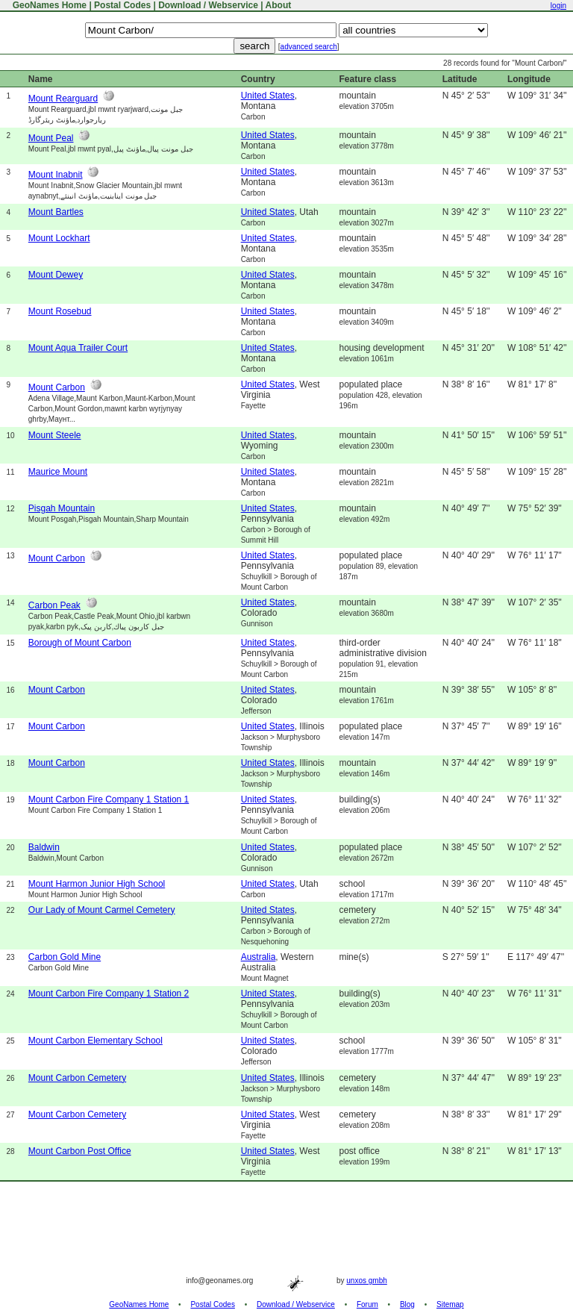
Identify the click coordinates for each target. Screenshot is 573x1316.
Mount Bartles (56, 212)
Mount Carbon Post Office (79, 1151)
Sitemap (450, 1304)
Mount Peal (51, 138)
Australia (258, 957)
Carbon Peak (54, 605)
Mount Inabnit (55, 174)
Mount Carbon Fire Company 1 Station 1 (108, 799)
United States (268, 95)
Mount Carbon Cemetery (77, 1078)
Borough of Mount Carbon (79, 642)
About (279, 5)
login (558, 5)
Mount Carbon (56, 387)
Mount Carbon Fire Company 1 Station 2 (108, 993)
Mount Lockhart (59, 238)
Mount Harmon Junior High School (96, 884)
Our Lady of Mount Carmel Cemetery (101, 910)
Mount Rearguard (63, 98)
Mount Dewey (55, 274)
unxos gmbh (366, 1280)
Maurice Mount (57, 472)
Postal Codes (122, 5)
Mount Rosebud (60, 311)
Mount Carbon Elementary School (95, 1040)
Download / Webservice (208, 5)
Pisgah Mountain (61, 508)
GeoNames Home (48, 5)
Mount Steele (54, 435)
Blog (407, 1304)
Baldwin (44, 847)
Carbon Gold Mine (64, 957)
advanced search (309, 47)
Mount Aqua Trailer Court (78, 348)
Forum (367, 1304)
